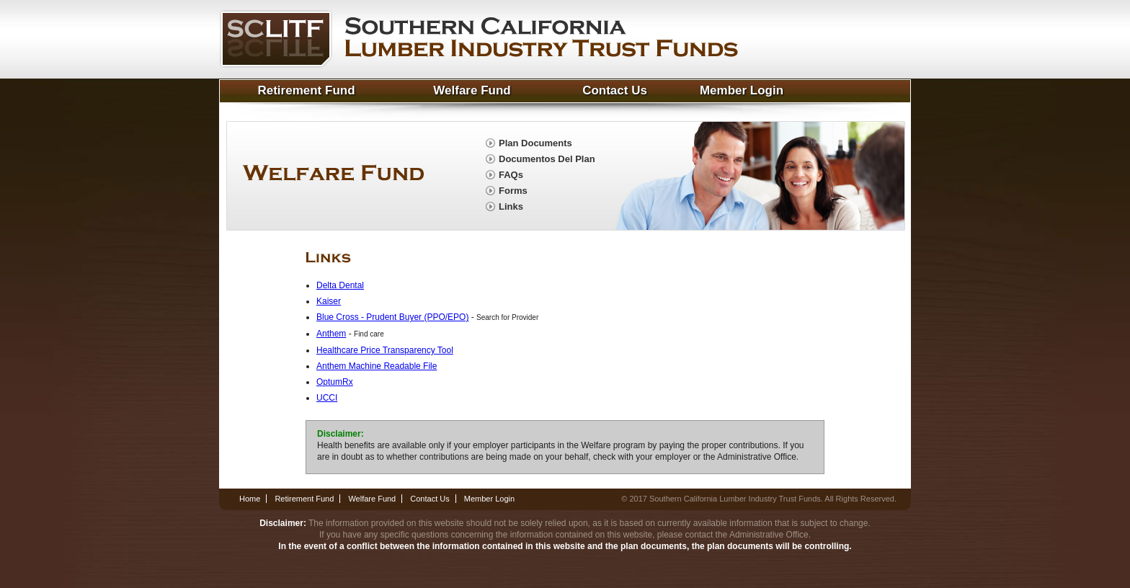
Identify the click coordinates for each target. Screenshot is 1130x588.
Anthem (331, 334)
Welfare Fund (471, 90)
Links (511, 206)
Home (249, 498)
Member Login (741, 90)
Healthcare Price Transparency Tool (384, 350)
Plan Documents (535, 143)
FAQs (511, 174)
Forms (513, 190)
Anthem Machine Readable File (376, 366)
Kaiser (328, 301)
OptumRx (334, 382)
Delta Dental (340, 285)
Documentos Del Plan (547, 158)
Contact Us (614, 90)
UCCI (326, 398)
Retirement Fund (306, 90)
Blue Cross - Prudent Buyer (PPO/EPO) (392, 317)
